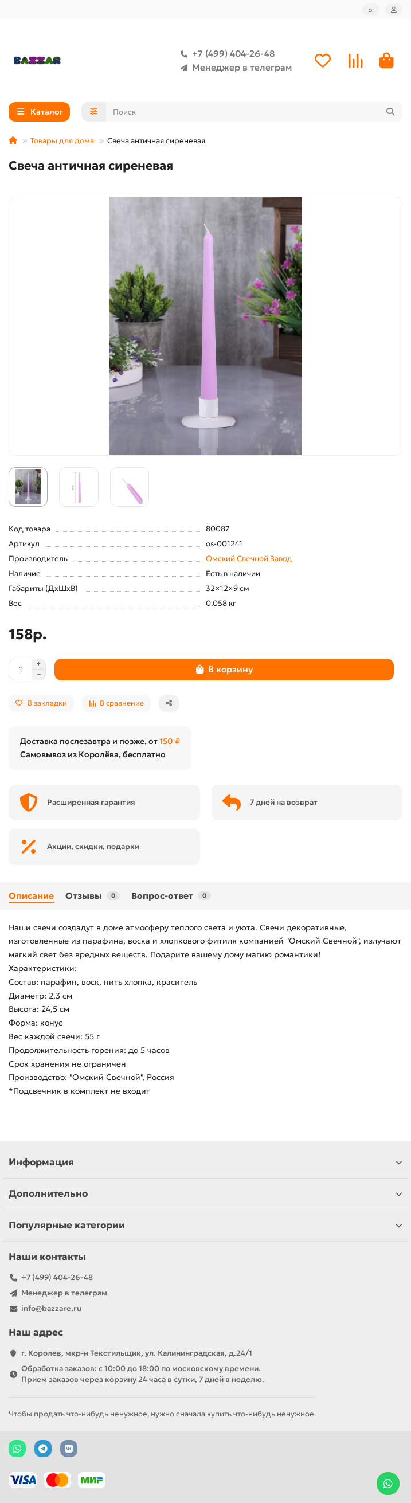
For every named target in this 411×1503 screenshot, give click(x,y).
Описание (31, 895)
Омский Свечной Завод (249, 558)
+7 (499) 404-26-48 (225, 54)
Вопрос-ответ (171, 895)
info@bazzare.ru (51, 1308)
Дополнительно (205, 1194)
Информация (205, 1162)
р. (371, 10)
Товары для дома (62, 141)
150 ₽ (169, 741)
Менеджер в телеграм (234, 67)
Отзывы (92, 895)
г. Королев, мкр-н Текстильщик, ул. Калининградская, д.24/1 (136, 1353)
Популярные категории (205, 1225)
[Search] (254, 112)
